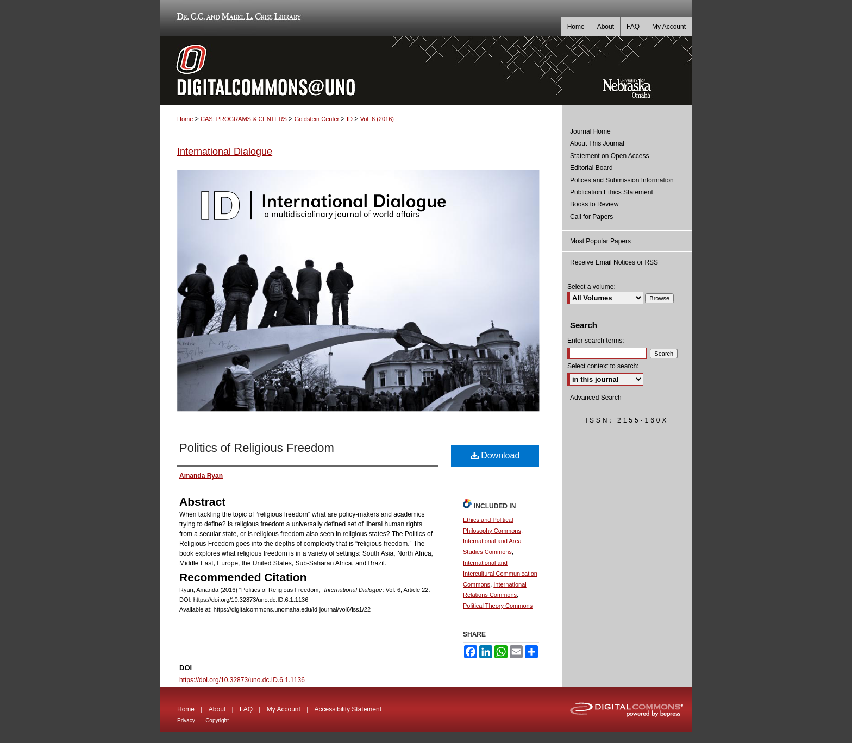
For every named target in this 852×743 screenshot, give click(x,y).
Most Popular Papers (600, 241)
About (217, 709)
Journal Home (590, 131)
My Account (283, 709)
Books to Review (594, 204)
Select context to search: (602, 366)
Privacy (186, 720)
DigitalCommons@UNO (361, 70)
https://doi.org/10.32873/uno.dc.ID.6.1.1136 (242, 680)
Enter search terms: (595, 340)
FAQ (246, 709)
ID (350, 119)
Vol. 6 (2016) (377, 119)
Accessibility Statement (348, 709)
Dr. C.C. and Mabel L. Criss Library (237, 18)
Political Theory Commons (497, 605)
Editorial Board (591, 168)
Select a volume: (591, 287)
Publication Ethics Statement (611, 192)
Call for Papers (591, 217)
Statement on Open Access (609, 156)
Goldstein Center (317, 119)
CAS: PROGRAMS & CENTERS (244, 119)
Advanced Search (596, 397)
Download (495, 455)
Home (185, 119)
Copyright (217, 720)
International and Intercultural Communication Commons (500, 573)
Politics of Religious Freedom (256, 448)
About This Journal (597, 143)
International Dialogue (224, 151)
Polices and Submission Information (622, 180)
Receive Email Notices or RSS (614, 262)
